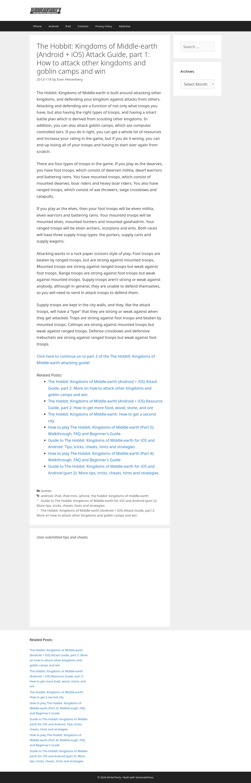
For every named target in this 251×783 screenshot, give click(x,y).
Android (53, 26)
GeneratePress (145, 777)
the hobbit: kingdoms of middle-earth (120, 496)
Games (46, 490)
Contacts (83, 26)
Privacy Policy (103, 26)
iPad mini (70, 496)
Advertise (124, 26)
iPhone (37, 26)
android (47, 496)
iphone (84, 496)
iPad (68, 26)
